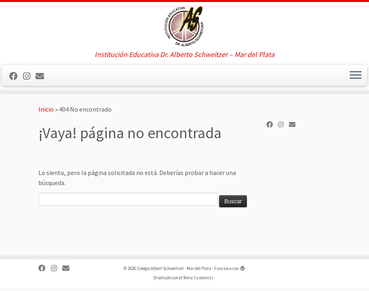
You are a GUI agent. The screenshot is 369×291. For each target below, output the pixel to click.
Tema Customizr (198, 277)
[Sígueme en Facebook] (16, 76)
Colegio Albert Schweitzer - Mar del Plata (174, 268)
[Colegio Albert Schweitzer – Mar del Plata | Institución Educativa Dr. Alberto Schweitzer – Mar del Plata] (184, 26)
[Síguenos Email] (42, 76)
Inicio (46, 109)
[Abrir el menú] (356, 76)
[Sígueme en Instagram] (29, 76)
